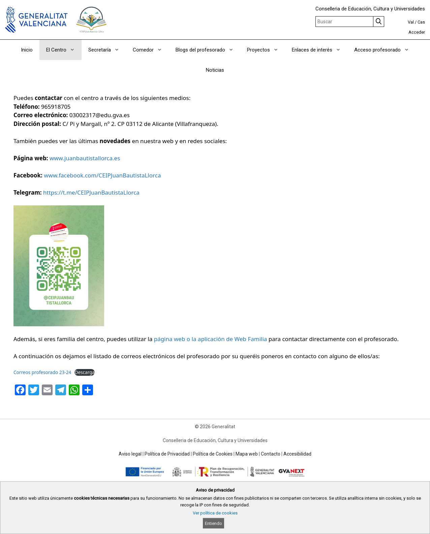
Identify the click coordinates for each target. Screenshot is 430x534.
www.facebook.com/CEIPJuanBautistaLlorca (102, 175)
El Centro (64, 50)
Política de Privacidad (167, 454)
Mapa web (247, 454)
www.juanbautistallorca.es (85, 158)
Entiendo (213, 523)
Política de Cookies (213, 454)
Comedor (151, 50)
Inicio (27, 50)
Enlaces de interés (319, 50)
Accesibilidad (297, 454)
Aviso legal (130, 454)
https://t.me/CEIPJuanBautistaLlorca (91, 192)
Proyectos (266, 50)
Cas (421, 22)
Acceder (416, 32)
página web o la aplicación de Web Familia (210, 339)
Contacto (270, 454)
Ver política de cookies (215, 512)
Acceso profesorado (385, 50)
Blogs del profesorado (208, 50)
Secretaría (107, 50)
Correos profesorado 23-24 (42, 372)
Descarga (84, 372)
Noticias (215, 70)
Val (411, 22)
